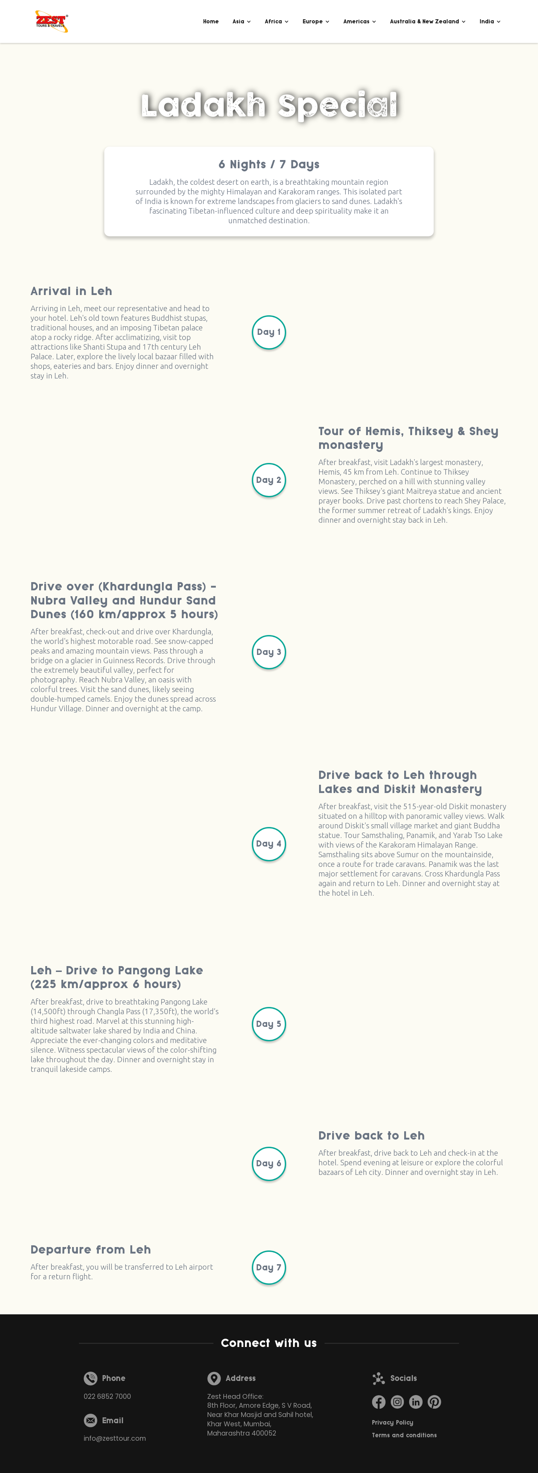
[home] (51, 21)
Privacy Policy (392, 1422)
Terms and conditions (404, 1435)
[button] (242, 21)
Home (211, 21)
